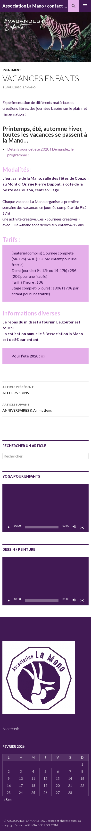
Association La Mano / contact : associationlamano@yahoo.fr (35, 5)
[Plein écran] (82, 527)
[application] (45, 508)
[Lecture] (8, 527)
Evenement (11, 70)
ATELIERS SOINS (45, 389)
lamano (29, 87)
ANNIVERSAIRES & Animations (45, 407)
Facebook (10, 728)
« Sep (8, 799)
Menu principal (85, 6)
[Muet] (74, 527)
